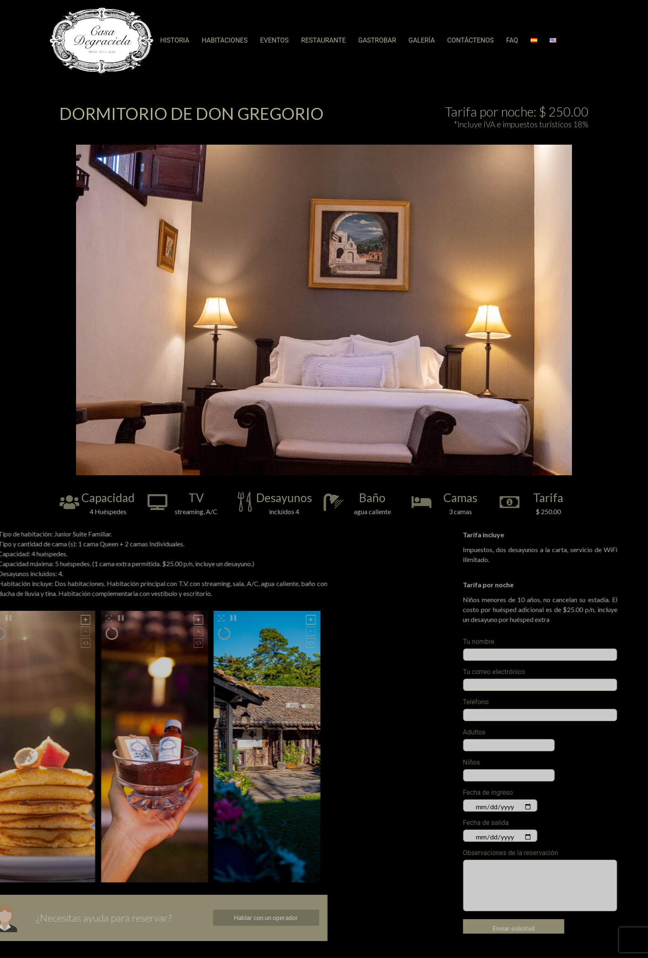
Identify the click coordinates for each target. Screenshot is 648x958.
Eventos (274, 40)
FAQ (512, 40)
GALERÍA (421, 40)
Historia (174, 40)
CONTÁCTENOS (470, 40)
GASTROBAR (377, 40)
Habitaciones (225, 40)
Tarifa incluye (622, 534)
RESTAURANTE (323, 40)
